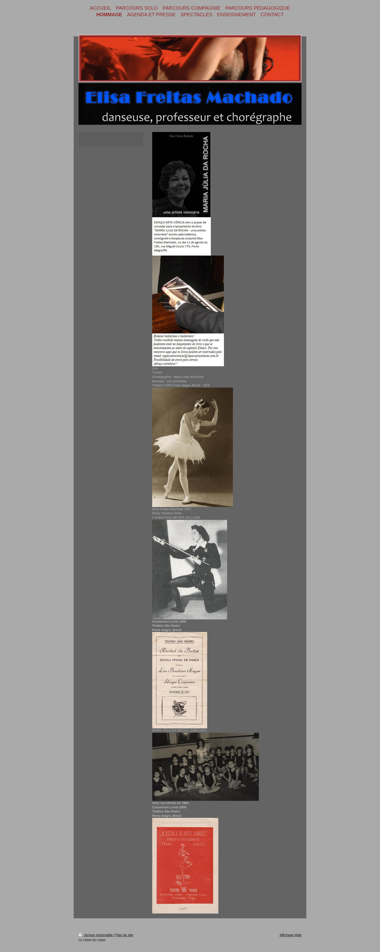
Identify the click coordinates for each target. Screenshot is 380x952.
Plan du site (124, 935)
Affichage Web (290, 935)
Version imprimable (96, 935)
